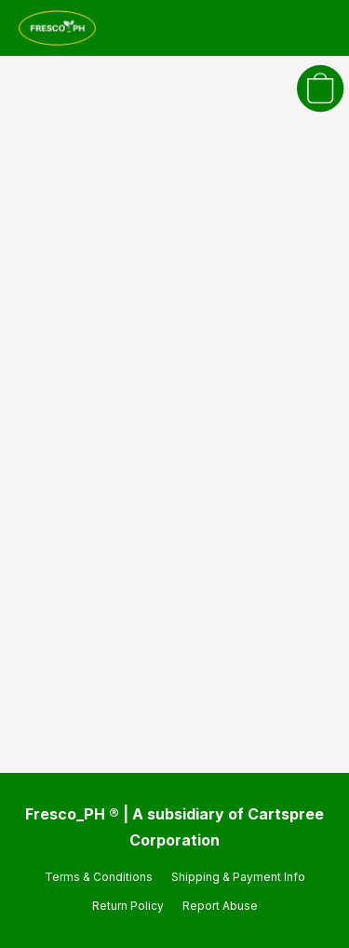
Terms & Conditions (99, 877)
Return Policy (128, 906)
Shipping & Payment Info (238, 877)
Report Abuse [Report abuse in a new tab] (220, 906)
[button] (59, 28)
